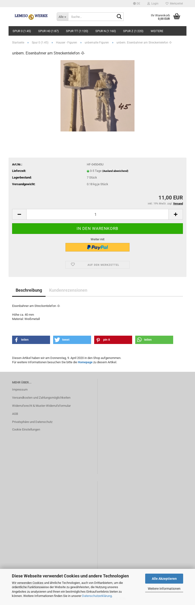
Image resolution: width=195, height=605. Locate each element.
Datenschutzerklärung (97, 596)
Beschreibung (29, 290)
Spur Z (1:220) (133, 31)
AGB (15, 414)
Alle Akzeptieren (164, 579)
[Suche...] (62, 16)
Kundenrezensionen (68, 290)
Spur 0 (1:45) (22, 31)
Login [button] (152, 3)
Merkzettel (174, 3)
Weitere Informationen (164, 588)
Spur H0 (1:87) (48, 31)
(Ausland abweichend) (115, 171)
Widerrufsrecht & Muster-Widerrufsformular (41, 405)
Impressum (20, 389)
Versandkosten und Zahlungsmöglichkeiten (41, 397)
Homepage (85, 362)
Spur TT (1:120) (77, 31)
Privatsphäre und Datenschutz (32, 422)
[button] (137, 3)
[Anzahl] (97, 214)
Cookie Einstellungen (26, 429)
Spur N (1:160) (105, 31)
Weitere (157, 31)
